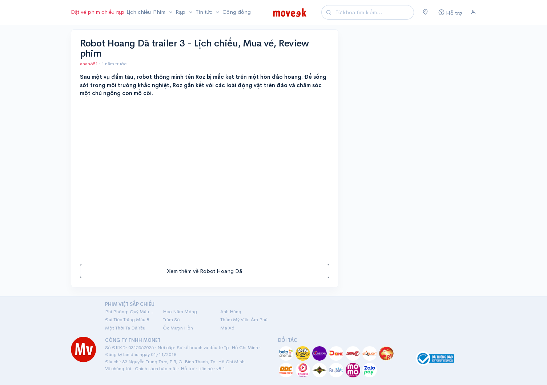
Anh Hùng (230, 311)
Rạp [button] (181, 11)
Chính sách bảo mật (156, 368)
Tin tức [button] (205, 11)
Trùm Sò (171, 319)
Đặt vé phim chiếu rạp (97, 11)
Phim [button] (160, 11)
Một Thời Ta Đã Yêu (125, 328)
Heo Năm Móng (180, 311)
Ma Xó (227, 328)
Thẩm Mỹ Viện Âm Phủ (244, 319)
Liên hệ (205, 368)
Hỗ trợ (187, 368)
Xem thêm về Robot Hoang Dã (204, 270)
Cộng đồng (236, 11)
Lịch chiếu (138, 11)
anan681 (89, 64)
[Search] (373, 12)
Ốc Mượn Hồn (178, 328)
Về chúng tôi (118, 368)
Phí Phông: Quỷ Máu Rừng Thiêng (129, 311)
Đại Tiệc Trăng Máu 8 (127, 319)
